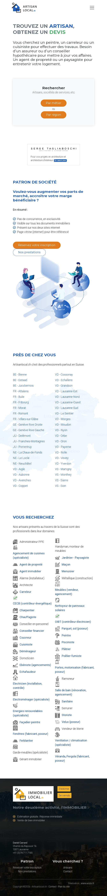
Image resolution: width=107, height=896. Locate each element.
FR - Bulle (18, 396)
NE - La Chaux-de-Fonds (27, 452)
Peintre (66, 635)
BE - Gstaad (20, 380)
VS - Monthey (63, 474)
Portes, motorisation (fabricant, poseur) (74, 669)
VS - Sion (60, 485)
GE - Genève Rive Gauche (28, 430)
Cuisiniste (26, 644)
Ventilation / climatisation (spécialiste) (71, 742)
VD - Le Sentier (64, 413)
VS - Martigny (63, 469)
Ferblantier (26, 740)
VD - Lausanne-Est (66, 391)
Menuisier (68, 571)
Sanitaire (67, 701)
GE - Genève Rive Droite (27, 424)
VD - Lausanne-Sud (66, 408)
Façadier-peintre (30, 722)
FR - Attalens (21, 391)
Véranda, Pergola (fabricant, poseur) (72, 758)
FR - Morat (19, 408)
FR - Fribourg (21, 402)
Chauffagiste (28, 617)
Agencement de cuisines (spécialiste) (29, 555)
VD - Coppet (20, 485)
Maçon (66, 564)
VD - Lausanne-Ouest (68, 402)
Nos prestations (29, 252)
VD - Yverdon (63, 463)
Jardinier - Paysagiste (75, 557)
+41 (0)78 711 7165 (23, 852)
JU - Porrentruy (22, 446)
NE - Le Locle (21, 458)
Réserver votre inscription (27, 867)
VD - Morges (62, 419)
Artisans (67, 867)
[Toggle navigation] (92, 7)
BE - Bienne (20, 374)
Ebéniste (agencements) (35, 665)
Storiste (67, 715)
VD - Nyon (61, 430)
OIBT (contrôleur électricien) (73, 621)
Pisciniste (68, 642)
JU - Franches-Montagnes (29, 441)
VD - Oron (61, 441)
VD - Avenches (22, 480)
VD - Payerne (63, 446)
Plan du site (64, 886)
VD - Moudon (63, 424)
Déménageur (28, 651)
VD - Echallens (64, 380)
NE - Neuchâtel (22, 463)
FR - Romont (20, 413)
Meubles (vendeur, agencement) (66, 592)
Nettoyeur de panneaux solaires (70, 608)
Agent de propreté (31, 564)
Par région (53, 115)
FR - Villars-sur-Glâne (25, 419)
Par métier (53, 103)
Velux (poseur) (71, 722)
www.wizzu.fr (87, 883)
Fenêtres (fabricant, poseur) (30, 733)
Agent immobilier (30, 571)
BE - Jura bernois (23, 385)
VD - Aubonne (21, 474)
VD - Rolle (61, 452)
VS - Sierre (61, 480)
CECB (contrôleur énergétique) (32, 603)
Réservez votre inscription (36, 245)
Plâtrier (66, 649)
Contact (67, 871)
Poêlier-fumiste (71, 656)
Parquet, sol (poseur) (75, 628)
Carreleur (25, 591)
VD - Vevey (62, 458)
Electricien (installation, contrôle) (27, 685)
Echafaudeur (28, 671)
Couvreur (25, 637)
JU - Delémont (22, 435)
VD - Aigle (19, 469)
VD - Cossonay (64, 374)
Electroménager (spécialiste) (31, 699)
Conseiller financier (32, 630)
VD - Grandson (64, 385)
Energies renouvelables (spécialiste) (28, 713)
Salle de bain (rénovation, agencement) (70, 692)
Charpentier (27, 610)
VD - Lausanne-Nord (67, 396)
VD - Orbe (61, 435)
